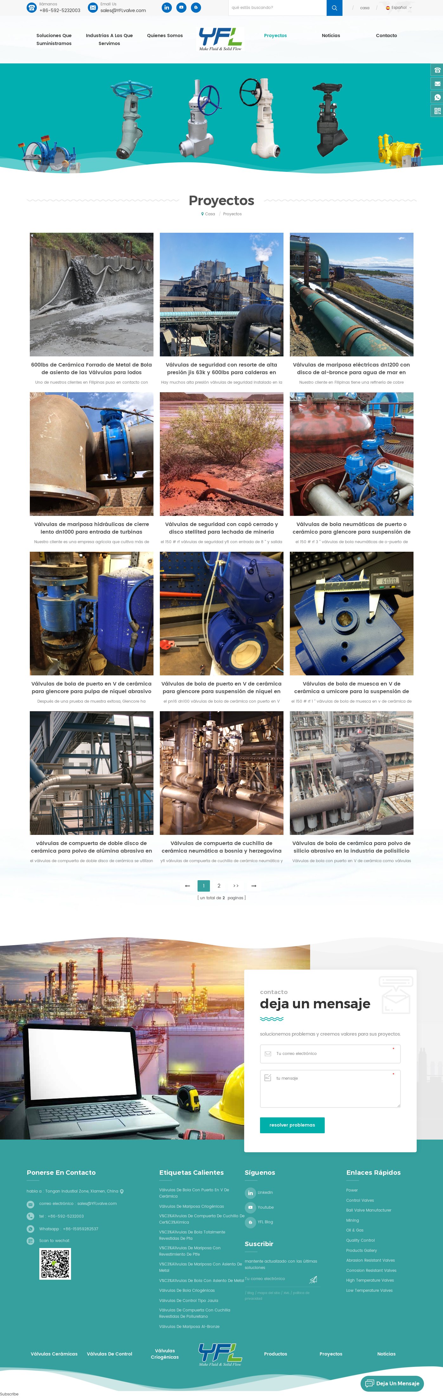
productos (275, 1354)
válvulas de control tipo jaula (188, 1301)
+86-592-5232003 (59, 10)
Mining (352, 1221)
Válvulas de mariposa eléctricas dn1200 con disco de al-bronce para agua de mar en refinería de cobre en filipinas (351, 368)
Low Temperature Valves (369, 1291)
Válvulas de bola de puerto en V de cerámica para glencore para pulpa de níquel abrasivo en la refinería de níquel (91, 687)
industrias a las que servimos (109, 39)
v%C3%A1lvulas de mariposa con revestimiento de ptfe (190, 1251)
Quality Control (360, 1241)
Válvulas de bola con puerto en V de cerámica (194, 1193)
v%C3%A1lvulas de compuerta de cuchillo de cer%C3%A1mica (201, 1219)
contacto (386, 35)
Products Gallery (361, 1251)
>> (236, 886)
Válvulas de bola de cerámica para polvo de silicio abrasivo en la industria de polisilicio (351, 847)
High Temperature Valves (370, 1281)
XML (286, 1293)
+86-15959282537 (80, 1229)
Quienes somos (165, 35)
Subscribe (9, 1394)
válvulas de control (109, 1354)
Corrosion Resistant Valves (371, 1271)
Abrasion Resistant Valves (370, 1261)
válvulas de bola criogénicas (187, 1291)
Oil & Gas (354, 1230)
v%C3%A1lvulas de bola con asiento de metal (201, 1281)
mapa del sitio (268, 1293)
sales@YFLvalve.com (123, 10)
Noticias (331, 35)
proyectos (275, 35)
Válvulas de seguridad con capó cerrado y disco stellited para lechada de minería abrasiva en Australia (221, 528)
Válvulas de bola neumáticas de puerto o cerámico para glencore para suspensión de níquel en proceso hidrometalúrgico (352, 528)
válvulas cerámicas (54, 1354)
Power (352, 1190)
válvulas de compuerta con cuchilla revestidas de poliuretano (194, 1313)
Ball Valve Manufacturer (368, 1210)
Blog (250, 1293)
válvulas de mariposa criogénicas (191, 1207)
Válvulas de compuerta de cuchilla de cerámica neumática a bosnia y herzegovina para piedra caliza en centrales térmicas (222, 847)
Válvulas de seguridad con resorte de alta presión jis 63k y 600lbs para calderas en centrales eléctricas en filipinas (221, 368)
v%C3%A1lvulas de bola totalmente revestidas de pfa (192, 1235)
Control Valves (360, 1201)
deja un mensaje (390, 1384)
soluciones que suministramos (54, 39)
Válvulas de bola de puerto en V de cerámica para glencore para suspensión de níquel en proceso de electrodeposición (221, 687)
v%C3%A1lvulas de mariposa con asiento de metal (200, 1267)
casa (364, 8)
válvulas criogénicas (165, 1354)
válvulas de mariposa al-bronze (189, 1327)
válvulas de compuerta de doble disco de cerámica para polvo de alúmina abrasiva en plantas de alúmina (91, 847)
